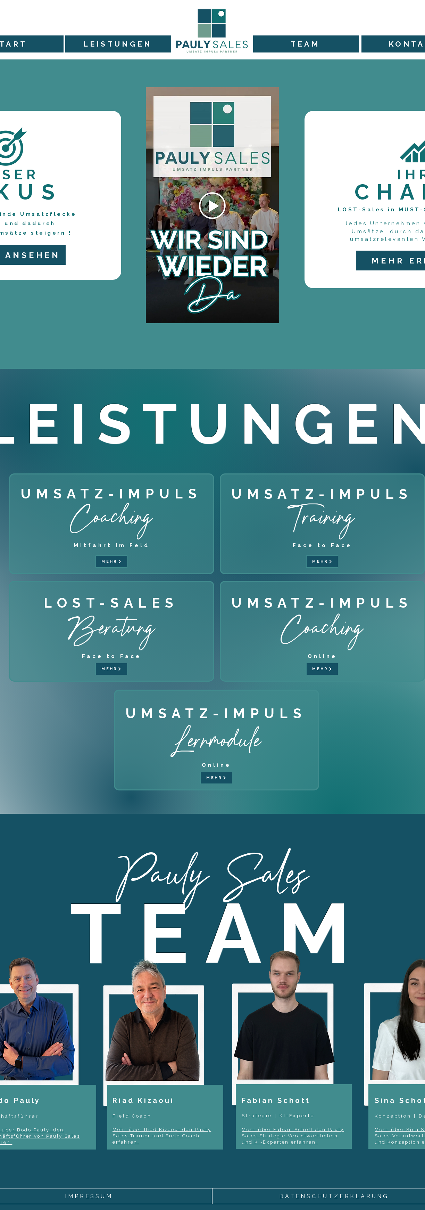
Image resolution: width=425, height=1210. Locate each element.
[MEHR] (111, 561)
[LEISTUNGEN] (118, 43)
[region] (175, 1075)
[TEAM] (306, 43)
